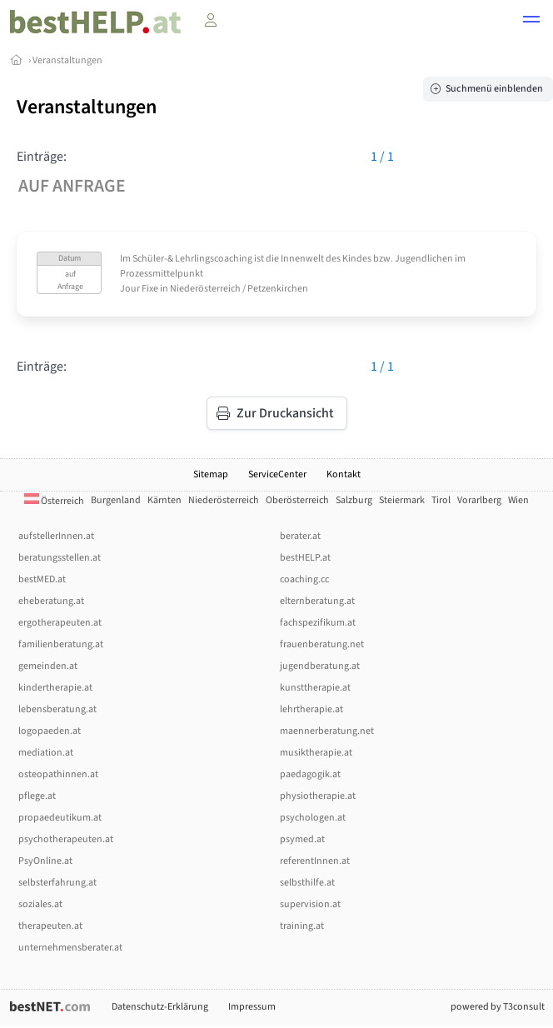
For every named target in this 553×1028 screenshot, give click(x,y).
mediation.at (45, 753)
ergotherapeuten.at (60, 623)
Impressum (252, 1007)
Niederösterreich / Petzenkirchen (239, 289)
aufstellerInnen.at (56, 536)
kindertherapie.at (55, 688)
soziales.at (40, 904)
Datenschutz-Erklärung (160, 1007)
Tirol (441, 500)
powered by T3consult (498, 1007)
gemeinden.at (47, 666)
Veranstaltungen (67, 60)
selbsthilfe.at (307, 883)
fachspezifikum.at (318, 623)
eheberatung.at (51, 601)
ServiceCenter (277, 474)
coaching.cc (304, 579)
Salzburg (354, 500)
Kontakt (343, 474)
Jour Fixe (139, 289)
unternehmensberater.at (70, 948)
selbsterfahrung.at (57, 883)
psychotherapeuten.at (65, 839)
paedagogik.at (310, 774)
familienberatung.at (60, 644)
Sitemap (210, 474)
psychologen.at (313, 818)
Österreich (54, 501)
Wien (518, 500)
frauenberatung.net (322, 644)
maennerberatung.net (327, 731)
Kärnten (164, 500)
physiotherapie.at (318, 796)
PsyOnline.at (45, 861)
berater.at (300, 536)
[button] (531, 21)
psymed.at (302, 839)
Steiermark (402, 500)
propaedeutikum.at (60, 818)
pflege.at (37, 796)
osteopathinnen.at (58, 774)
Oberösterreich (297, 500)
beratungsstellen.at (59, 558)
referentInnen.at (315, 861)
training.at (302, 926)
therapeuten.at (50, 926)
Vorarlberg (479, 500)
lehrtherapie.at (311, 709)
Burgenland (116, 500)
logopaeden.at (49, 731)
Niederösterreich (223, 500)
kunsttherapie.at (315, 688)
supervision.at (310, 904)
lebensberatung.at (57, 709)
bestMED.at (42, 579)
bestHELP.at (305, 558)
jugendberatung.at (320, 666)
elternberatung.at (317, 601)
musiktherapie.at (316, 753)
